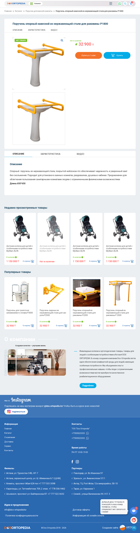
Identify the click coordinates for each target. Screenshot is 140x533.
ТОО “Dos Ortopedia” (81, 429)
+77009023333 (80, 433)
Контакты (8, 450)
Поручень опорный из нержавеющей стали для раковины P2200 (84, 312)
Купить (117, 55)
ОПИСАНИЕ (18, 30)
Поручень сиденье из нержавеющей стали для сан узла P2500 (53, 312)
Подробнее (88, 385)
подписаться (16, 411)
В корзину (28, 261)
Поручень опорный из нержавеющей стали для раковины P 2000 (117, 312)
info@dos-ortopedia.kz (15, 509)
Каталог (35, 3)
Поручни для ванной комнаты (39, 11)
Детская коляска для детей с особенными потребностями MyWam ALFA (19, 248)
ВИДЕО (54, 30)
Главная (8, 11)
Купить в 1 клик (89, 55)
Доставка (8, 442)
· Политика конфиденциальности (21, 515)
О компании (9, 437)
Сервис (7, 446)
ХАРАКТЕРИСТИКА (36, 30)
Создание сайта (119, 528)
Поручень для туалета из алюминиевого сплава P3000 (19, 311)
